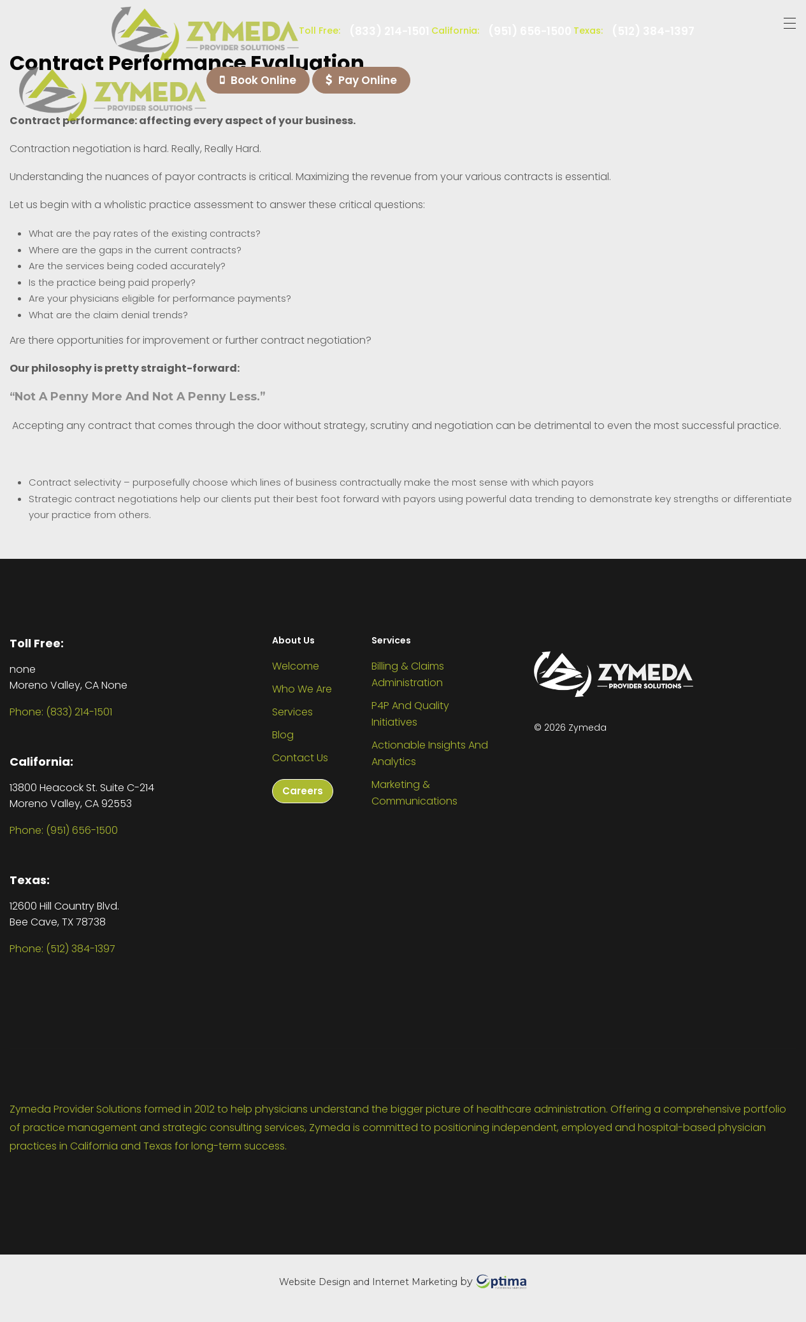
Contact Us (300, 757)
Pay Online (361, 80)
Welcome (295, 666)
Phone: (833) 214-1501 (61, 712)
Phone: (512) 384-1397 (62, 948)
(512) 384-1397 (653, 31)
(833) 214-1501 (389, 31)
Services (292, 712)
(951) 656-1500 (530, 31)
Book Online (258, 80)
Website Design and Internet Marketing (368, 1281)
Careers (302, 791)
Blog (283, 735)
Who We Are (302, 689)
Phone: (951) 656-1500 (64, 830)
